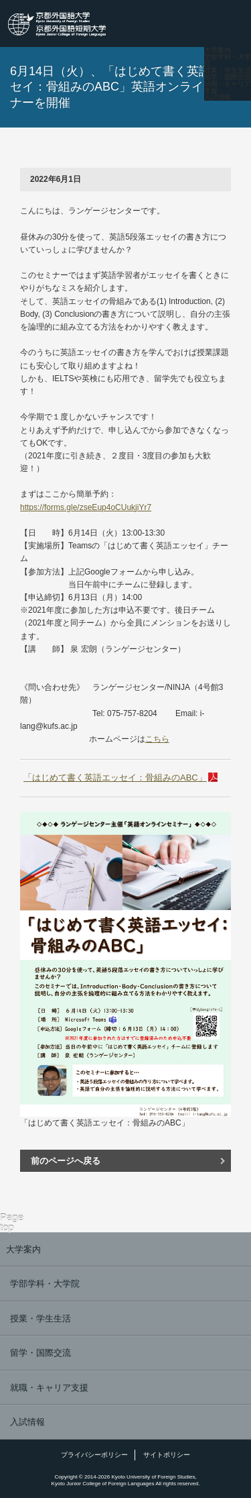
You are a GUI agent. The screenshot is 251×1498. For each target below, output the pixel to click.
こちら (157, 739)
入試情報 (217, 97)
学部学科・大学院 (227, 60)
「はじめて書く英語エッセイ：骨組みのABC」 (115, 777)
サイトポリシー (166, 1454)
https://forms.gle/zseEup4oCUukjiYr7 (85, 507)
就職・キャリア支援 (227, 87)
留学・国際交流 (227, 77)
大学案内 (217, 50)
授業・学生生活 (227, 70)
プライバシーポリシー (94, 1454)
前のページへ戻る (65, 1161)
